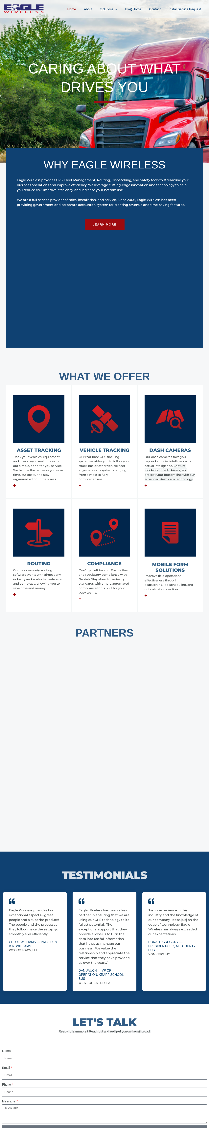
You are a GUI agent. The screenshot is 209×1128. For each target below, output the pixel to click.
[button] (121, 9)
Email (6, 895)
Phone (7, 912)
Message (9, 928)
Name (6, 878)
